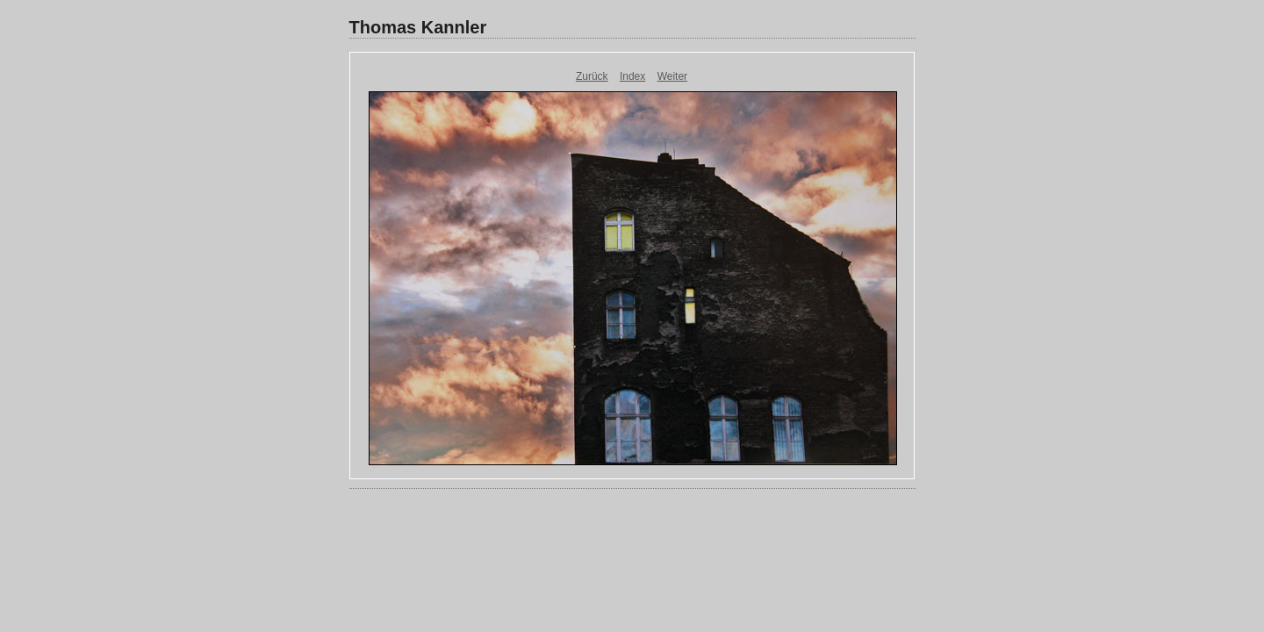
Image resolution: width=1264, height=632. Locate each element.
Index (632, 76)
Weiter (672, 76)
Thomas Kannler (418, 27)
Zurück (592, 76)
